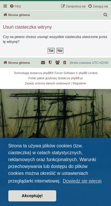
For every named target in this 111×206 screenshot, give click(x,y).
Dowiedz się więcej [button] (82, 181)
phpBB (47, 73)
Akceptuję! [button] (32, 195)
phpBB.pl (77, 78)
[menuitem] (15, 6)
